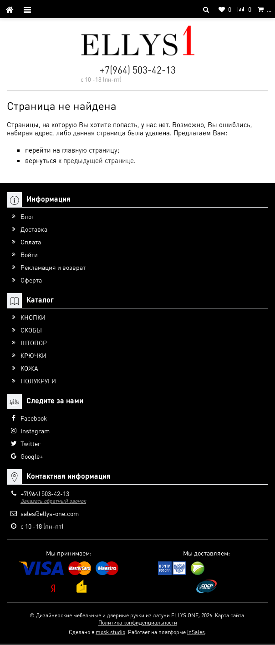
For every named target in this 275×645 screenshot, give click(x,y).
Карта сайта (229, 615)
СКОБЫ (31, 330)
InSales (196, 632)
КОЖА (29, 368)
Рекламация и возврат (53, 267)
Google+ (31, 456)
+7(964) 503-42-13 (138, 70)
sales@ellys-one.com (49, 513)
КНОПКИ (33, 317)
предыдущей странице (98, 160)
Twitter (30, 443)
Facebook (33, 418)
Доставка (33, 229)
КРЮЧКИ (33, 355)
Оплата (30, 242)
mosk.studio (110, 632)
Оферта (31, 280)
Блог (27, 216)
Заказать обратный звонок (53, 500)
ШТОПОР (33, 342)
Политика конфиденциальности (137, 622)
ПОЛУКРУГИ (38, 381)
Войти (29, 254)
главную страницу (89, 149)
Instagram (35, 431)
